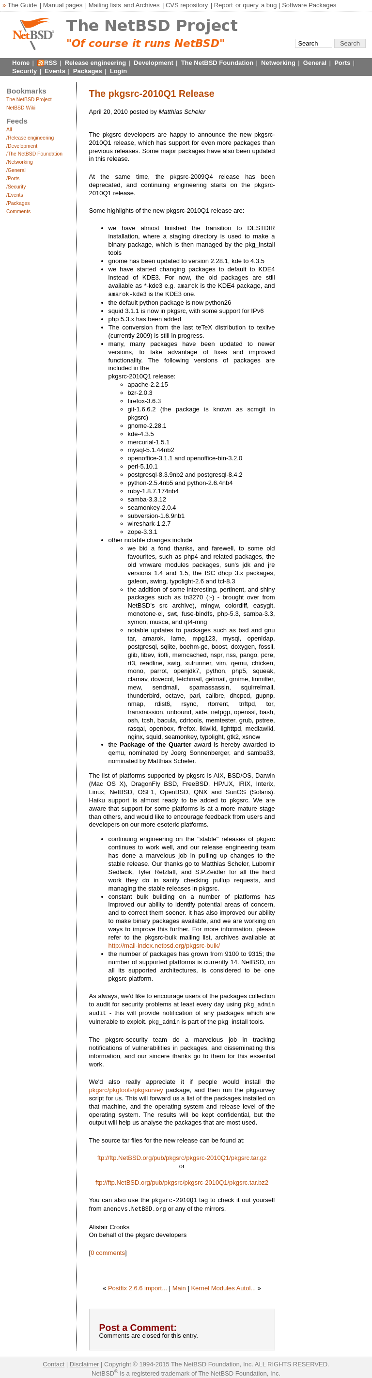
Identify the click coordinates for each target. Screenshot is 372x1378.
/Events (14, 195)
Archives (148, 5)
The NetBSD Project (29, 99)
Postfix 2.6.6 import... (137, 1284)
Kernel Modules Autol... (223, 1284)
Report (223, 5)
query (251, 5)
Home (21, 62)
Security (24, 71)
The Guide (22, 5)
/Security (16, 186)
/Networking (19, 162)
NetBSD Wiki (20, 107)
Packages (87, 71)
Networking (278, 62)
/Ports (12, 178)
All (9, 129)
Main (179, 1284)
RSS (50, 62)
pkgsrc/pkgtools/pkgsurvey (126, 1087)
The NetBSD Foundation (217, 62)
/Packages (18, 203)
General (314, 62)
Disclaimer (84, 1360)
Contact (53, 1360)
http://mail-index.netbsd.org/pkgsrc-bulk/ (164, 944)
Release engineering (95, 62)
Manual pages (63, 5)
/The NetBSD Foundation (34, 154)
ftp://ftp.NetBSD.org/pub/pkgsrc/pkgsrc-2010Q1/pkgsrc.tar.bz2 (181, 1180)
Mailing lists (105, 5)
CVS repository (187, 5)
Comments (18, 211)
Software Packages (309, 5)
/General (16, 170)
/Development (21, 146)
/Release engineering (30, 138)
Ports (342, 62)
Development (153, 62)
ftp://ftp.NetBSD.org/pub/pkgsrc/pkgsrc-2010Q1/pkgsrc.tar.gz (182, 1155)
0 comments (108, 1249)
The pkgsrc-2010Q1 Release (152, 93)
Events (55, 71)
